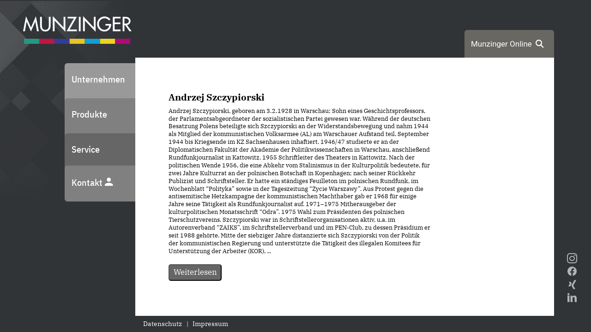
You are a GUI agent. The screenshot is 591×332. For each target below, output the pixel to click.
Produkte (89, 114)
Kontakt (93, 182)
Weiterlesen (195, 272)
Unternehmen (98, 79)
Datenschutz (162, 324)
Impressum (210, 324)
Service (86, 149)
